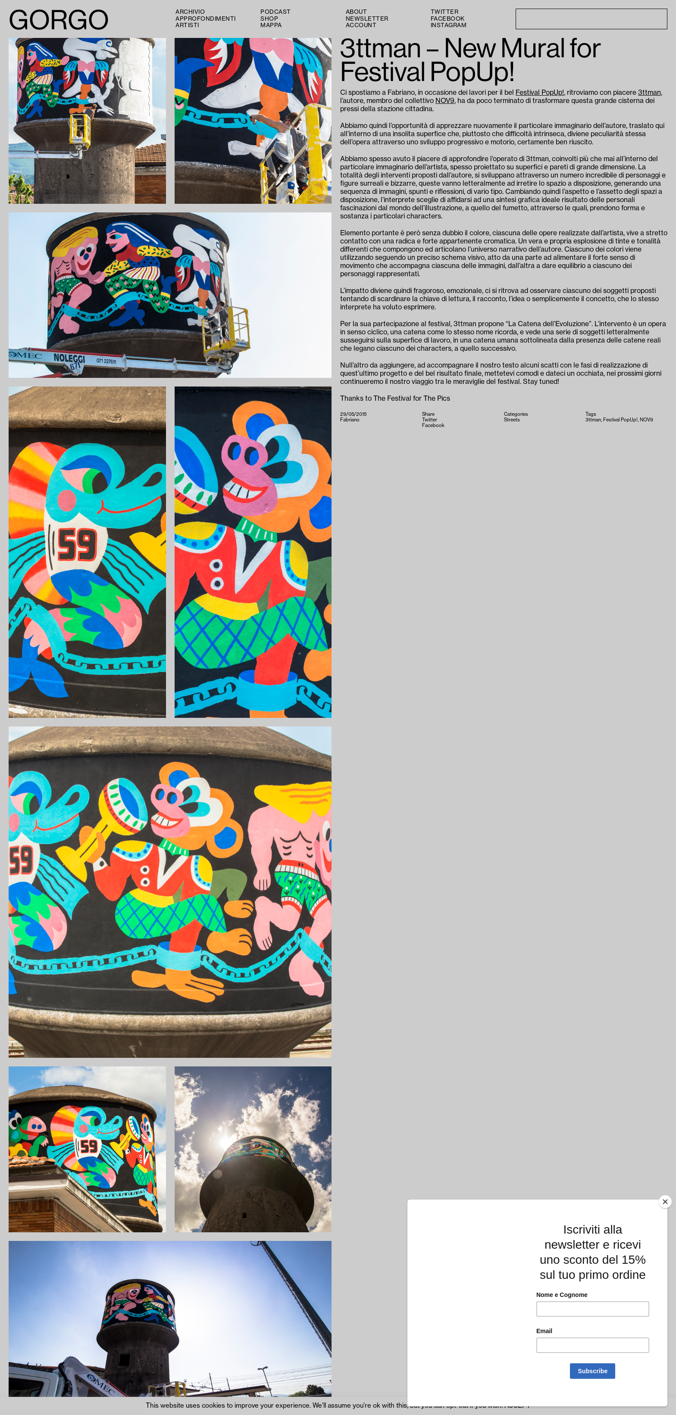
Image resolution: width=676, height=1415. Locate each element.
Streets (512, 420)
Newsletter (367, 19)
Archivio (190, 12)
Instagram (449, 25)
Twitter (445, 12)
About (356, 12)
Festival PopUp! (540, 92)
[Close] (665, 1211)
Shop (269, 19)
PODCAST (275, 12)
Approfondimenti (205, 19)
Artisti (187, 25)
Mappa (271, 25)
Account (361, 25)
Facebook (448, 19)
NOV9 (444, 100)
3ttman (649, 92)
